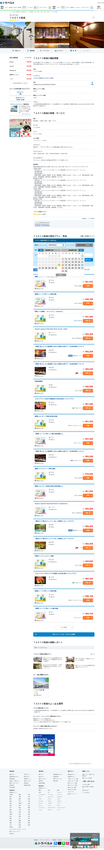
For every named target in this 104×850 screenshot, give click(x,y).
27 (43, 268)
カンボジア (59, 796)
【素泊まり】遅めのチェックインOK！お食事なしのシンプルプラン (54, 521)
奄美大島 (12, 833)
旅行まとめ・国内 (72, 787)
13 (76, 262)
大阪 (29, 812)
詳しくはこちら (84, 843)
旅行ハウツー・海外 (72, 785)
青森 (20, 794)
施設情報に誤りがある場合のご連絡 (42, 224)
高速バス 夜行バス (36, 7)
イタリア (50, 803)
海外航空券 (55, 776)
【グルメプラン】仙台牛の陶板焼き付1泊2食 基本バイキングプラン (54, 399)
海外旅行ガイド (71, 776)
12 (72, 262)
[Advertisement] (72, 745)
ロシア (58, 805)
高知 (29, 820)
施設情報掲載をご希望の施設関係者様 (42, 225)
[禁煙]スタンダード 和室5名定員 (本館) (46, 416)
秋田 (11, 796)
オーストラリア (51, 807)
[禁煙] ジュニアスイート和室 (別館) (45, 468)
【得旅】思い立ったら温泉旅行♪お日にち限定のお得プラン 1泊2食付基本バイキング (59, 346)
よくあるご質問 (86, 784)
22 (82, 265)
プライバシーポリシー (45, 840)
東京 (11, 803)
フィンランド (42, 807)
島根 (11, 818)
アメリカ (41, 801)
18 (69, 265)
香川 (29, 818)
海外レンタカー (42, 778)
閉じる (96, 834)
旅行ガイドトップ (72, 794)
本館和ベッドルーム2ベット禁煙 (44, 556)
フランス (41, 803)
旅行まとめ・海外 (72, 789)
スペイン (41, 805)
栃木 (20, 799)
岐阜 (29, 809)
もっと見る (67, 627)
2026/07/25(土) (52, 245)
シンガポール (42, 794)
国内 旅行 (2, 7)
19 (72, 265)
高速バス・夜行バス (14, 781)
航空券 (11, 7)
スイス (49, 805)
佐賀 (20, 822)
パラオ (58, 799)
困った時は (101, 2)
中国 (40, 792)
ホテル (15, 7)
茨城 (29, 799)
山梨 (29, 803)
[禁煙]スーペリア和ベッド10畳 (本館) (45, 294)
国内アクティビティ (14, 783)
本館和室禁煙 (38, 381)
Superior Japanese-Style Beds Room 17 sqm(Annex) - (51, 503)
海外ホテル (41, 776)
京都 (20, 812)
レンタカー (30, 7)
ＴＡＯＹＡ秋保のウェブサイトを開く (43, 78)
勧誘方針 (60, 840)
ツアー (6, 7)
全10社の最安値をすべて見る (19, 83)
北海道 (11, 794)
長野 (11, 805)
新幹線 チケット (24, 7)
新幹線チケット (27, 778)
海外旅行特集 (42, 783)
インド (40, 796)
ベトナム (59, 792)
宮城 (20, 796)
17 (66, 265)
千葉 (29, 801)
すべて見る (64, 46)
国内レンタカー (27, 781)
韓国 (40, 790)
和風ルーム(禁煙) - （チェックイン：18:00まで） (49, 311)
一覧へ (92, 654)
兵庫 (29, 814)
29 (49, 268)
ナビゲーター (71, 791)
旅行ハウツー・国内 (72, 783)
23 (63, 268)
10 (66, 262)
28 (46, 268)
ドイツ (58, 803)
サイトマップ (67, 840)
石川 (11, 807)
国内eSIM (12, 785)
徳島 (11, 820)
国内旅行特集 (27, 785)
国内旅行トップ (13, 792)
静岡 (29, 807)
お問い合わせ (85, 790)
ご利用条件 (54, 840)
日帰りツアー (27, 774)
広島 (29, 816)
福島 (11, 799)
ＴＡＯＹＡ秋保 (17, 18)
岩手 (29, 794)
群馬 (11, 801)
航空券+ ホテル (63, 7)
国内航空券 (12, 778)
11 (69, 262)
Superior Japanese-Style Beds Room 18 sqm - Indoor (51, 329)
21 (79, 265)
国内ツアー (12, 774)
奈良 (20, 814)
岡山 (11, 816)
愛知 (11, 809)
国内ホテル (26, 776)
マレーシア (59, 794)
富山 (29, 805)
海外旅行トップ (42, 788)
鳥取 (20, 816)
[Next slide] (69, 35)
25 (59, 265)
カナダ (49, 801)
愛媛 (20, 820)
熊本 (20, 825)
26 (39, 268)
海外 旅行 (54, 7)
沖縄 (20, 827)
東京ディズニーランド (15, 831)
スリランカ (50, 796)
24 (66, 268)
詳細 (88, 286)
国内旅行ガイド (71, 774)
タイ (49, 792)
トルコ (40, 809)
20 (76, 265)
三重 (20, 809)
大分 (11, 825)
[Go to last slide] (34, 35)
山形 (29, 796)
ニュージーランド (61, 807)
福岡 (11, 822)
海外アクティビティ (58, 778)
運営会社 (36, 840)
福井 (20, 807)
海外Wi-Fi (41, 781)
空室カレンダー (40, 288)
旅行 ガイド (99, 7)
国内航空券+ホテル (14, 776)
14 (79, 262)
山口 (20, 818)
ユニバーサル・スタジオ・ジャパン (18, 829)
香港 (58, 790)
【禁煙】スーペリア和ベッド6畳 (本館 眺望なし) (49, 433)
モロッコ (50, 809)
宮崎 (29, 825)
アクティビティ (43, 7)
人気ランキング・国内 (73, 778)
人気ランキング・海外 (73, 781)
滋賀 (11, 812)
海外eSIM (55, 781)
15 (82, 262)
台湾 (49, 790)
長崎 (29, 822)
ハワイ (40, 799)
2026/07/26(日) (81, 245)
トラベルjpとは (85, 792)
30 (52, 268)
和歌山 (11, 814)
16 (63, 265)
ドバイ (58, 809)
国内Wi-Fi (26, 783)
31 (56, 268)
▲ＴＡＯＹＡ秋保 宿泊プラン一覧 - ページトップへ (80, 763)
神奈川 (20, 803)
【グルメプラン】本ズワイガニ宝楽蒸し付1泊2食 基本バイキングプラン (56, 573)
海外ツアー (41, 774)
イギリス (59, 801)
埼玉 (20, 801)
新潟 (20, 805)
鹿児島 (11, 827)
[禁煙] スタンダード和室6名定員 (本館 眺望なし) (49, 486)
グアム (49, 799)
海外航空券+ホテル (57, 774)
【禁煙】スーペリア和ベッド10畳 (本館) (46, 608)
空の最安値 (12, 787)
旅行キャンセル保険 (87, 778)
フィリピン (50, 794)
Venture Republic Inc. (53, 846)
